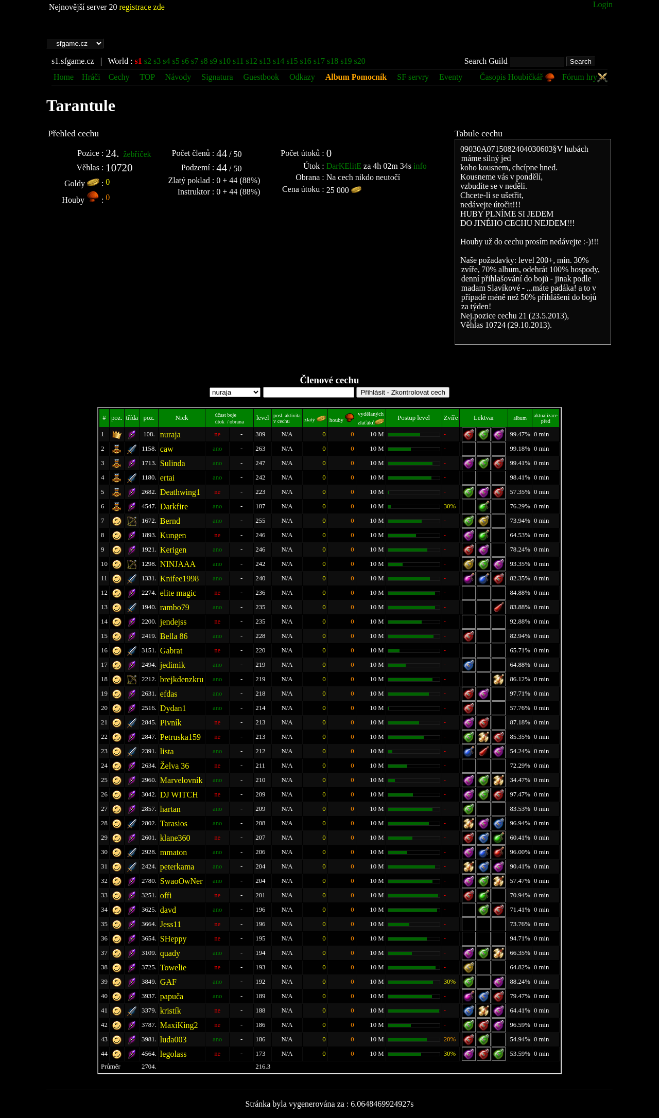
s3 (157, 61)
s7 (194, 61)
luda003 (173, 1039)
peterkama (177, 866)
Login (603, 4)
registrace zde (141, 7)
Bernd (170, 521)
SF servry (413, 77)
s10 (225, 61)
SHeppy (173, 938)
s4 (166, 61)
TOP (148, 77)
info (420, 166)
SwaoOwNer (181, 881)
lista (167, 751)
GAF (168, 982)
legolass (173, 1054)
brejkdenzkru (181, 679)
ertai (167, 477)
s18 (332, 61)
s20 (359, 61)
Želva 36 (174, 765)
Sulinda (172, 463)
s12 (251, 61)
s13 (265, 61)
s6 (185, 61)
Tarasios (173, 823)
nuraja (170, 434)
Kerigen (173, 549)
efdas (169, 693)
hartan (170, 809)
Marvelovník (181, 780)
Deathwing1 (180, 492)
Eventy (450, 77)
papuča (171, 996)
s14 (278, 61)
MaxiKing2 (179, 1025)
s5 (176, 61)
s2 (147, 61)
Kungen (173, 535)
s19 (346, 61)
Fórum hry (585, 77)
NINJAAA (178, 564)
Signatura (218, 77)
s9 (213, 61)
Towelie (173, 967)
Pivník (171, 722)
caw (167, 449)
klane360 (175, 837)
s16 (305, 61)
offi (166, 895)
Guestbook (261, 77)
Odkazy (302, 77)
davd (168, 910)
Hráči (91, 77)
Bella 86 (174, 636)
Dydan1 (173, 708)
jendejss (173, 621)
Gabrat (171, 650)
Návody (178, 77)
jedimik (172, 665)
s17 (319, 61)
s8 (203, 61)
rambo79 (174, 607)
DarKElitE (343, 166)
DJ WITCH (179, 794)
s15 (292, 61)
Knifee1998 (179, 578)
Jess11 (170, 924)
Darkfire (174, 506)
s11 (238, 61)
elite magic (178, 593)
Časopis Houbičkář (517, 77)
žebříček (137, 154)
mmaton (173, 852)
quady (170, 953)
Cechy (119, 77)
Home (64, 77)
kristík (170, 1010)
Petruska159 (180, 737)
